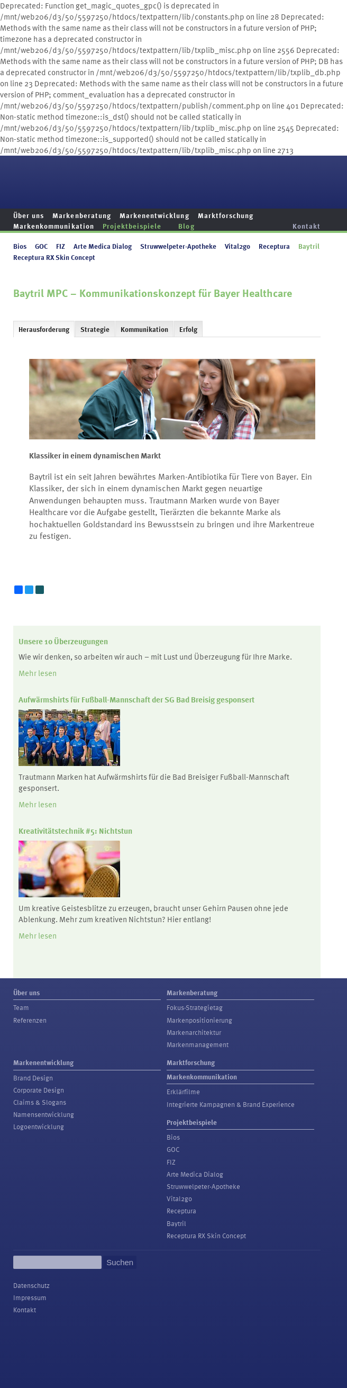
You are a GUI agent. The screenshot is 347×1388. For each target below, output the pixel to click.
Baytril (308, 246)
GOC (41, 246)
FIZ (60, 246)
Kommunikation (144, 329)
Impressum (30, 1297)
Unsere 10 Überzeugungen (63, 641)
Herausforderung (44, 329)
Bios (19, 246)
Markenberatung (81, 215)
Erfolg (188, 329)
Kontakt (307, 226)
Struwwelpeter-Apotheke (178, 246)
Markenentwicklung (154, 215)
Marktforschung (226, 215)
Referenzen (30, 1020)
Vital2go (237, 246)
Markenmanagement (198, 1044)
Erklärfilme (183, 1091)
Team (21, 1007)
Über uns (28, 215)
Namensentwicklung (43, 1114)
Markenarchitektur (194, 1032)
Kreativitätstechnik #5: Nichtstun (75, 830)
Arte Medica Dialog (103, 246)
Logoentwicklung (38, 1126)
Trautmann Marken (294, 176)
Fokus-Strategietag (195, 1007)
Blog (186, 226)
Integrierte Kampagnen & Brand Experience (231, 1104)
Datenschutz (31, 1285)
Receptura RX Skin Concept (54, 257)
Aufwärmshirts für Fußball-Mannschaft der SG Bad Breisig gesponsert (136, 699)
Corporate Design (38, 1090)
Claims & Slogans (39, 1102)
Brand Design (33, 1077)
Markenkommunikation (53, 226)
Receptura (274, 246)
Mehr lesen (38, 673)
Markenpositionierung (199, 1020)
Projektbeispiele (132, 226)
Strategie (94, 329)
